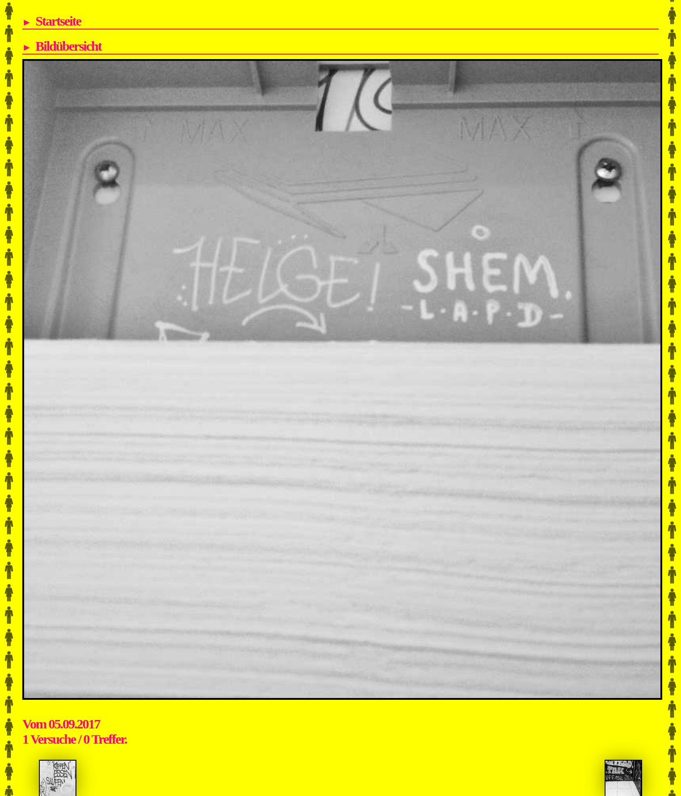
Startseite (58, 20)
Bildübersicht (68, 45)
